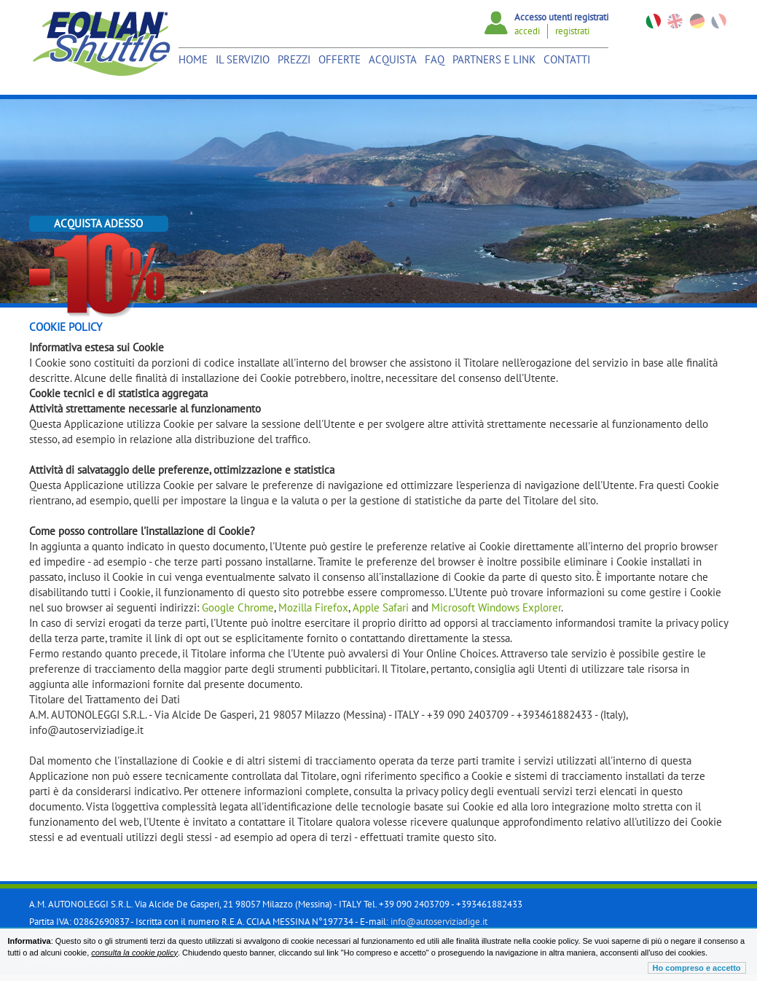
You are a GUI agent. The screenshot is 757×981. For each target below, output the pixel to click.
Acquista (393, 59)
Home (193, 59)
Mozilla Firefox (313, 607)
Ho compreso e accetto (697, 968)
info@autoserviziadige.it (439, 921)
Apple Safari (381, 607)
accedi (527, 31)
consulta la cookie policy (134, 952)
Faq (434, 59)
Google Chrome (238, 607)
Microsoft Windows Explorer (496, 607)
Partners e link (494, 59)
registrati (572, 31)
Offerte (339, 59)
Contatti (567, 59)
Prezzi (294, 59)
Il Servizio (243, 59)
